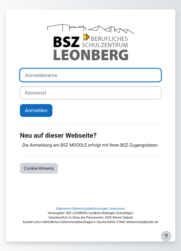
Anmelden (36, 110)
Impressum (117, 208)
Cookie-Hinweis (39, 168)
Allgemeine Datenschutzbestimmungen (82, 208)
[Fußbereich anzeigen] (166, 236)
